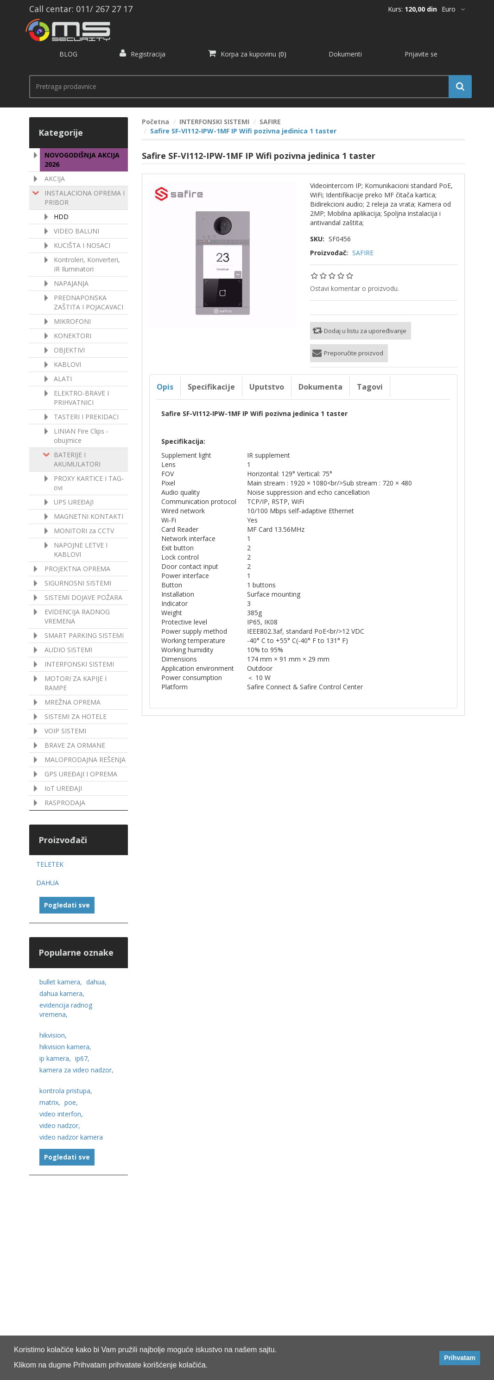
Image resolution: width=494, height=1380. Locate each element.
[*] (453, 9)
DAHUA (47, 882)
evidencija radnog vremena (65, 1010)
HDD (61, 216)
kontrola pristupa (65, 1090)
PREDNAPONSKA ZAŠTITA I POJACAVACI (88, 302)
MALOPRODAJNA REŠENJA (85, 759)
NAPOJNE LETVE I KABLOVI (81, 550)
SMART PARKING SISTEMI (84, 635)
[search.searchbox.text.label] (247, 86)
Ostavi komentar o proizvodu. (354, 288)
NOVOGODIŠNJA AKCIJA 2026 (82, 160)
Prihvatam (459, 1357)
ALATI (63, 378)
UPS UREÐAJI (74, 502)
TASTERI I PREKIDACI (86, 416)
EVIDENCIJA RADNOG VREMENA (77, 616)
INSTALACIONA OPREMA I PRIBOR (84, 198)
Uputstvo (266, 387)
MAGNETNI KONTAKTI (88, 516)
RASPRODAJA (64, 802)
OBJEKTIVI (69, 350)
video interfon (61, 1113)
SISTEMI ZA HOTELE (75, 716)
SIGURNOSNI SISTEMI (77, 583)
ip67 (82, 1058)
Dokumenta (320, 387)
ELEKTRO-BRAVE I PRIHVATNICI (81, 398)
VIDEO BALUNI (76, 231)
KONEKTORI (72, 335)
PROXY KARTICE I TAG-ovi (89, 483)
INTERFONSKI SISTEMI (79, 664)
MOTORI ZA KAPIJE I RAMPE (75, 683)
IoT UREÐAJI (63, 788)
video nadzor (59, 1125)
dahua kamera (61, 993)
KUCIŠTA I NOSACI (82, 245)
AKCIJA (54, 178)
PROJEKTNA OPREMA (77, 568)
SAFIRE (363, 252)
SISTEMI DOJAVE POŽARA (83, 597)
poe (71, 1102)
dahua (96, 981)
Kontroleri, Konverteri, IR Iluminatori (87, 264)
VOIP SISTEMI (65, 730)
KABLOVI (67, 364)
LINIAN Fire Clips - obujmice (81, 436)
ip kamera (55, 1058)
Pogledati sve (67, 905)
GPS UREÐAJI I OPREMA (80, 773)
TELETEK (49, 864)
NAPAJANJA (71, 283)
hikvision (53, 1035)
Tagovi (370, 387)
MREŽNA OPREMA (72, 702)
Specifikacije (211, 387)
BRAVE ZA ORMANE (74, 745)
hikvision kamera (65, 1046)
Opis (165, 387)
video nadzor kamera (71, 1137)
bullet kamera (60, 981)
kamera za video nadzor (76, 1069)
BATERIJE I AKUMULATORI (77, 459)
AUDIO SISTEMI (68, 649)
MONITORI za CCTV (84, 530)
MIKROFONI (72, 321)
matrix (49, 1102)
